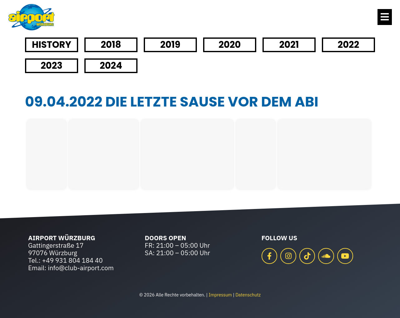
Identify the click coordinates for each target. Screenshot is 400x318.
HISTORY (51, 44)
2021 (289, 44)
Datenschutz (248, 295)
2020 (229, 44)
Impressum (220, 295)
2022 (348, 44)
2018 (111, 44)
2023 (51, 65)
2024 (111, 65)
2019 (170, 44)
